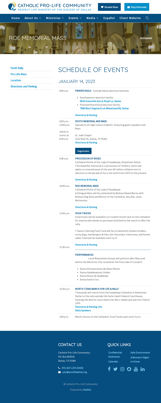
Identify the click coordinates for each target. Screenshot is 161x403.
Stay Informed (136, 7)
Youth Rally (17, 68)
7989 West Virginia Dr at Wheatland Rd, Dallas (104, 108)
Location (16, 80)
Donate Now (109, 7)
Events (73, 18)
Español (109, 18)
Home (15, 18)
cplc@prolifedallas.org (74, 372)
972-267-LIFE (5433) (72, 368)
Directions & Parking (86, 115)
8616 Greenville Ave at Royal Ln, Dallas (100, 101)
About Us (31, 18)
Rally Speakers (83, 310)
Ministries (53, 18)
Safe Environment (140, 352)
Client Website (130, 18)
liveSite (87, 389)
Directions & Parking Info (88, 306)
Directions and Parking (24, 86)
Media (90, 18)
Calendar (113, 361)
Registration (83, 151)
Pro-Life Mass (19, 74)
